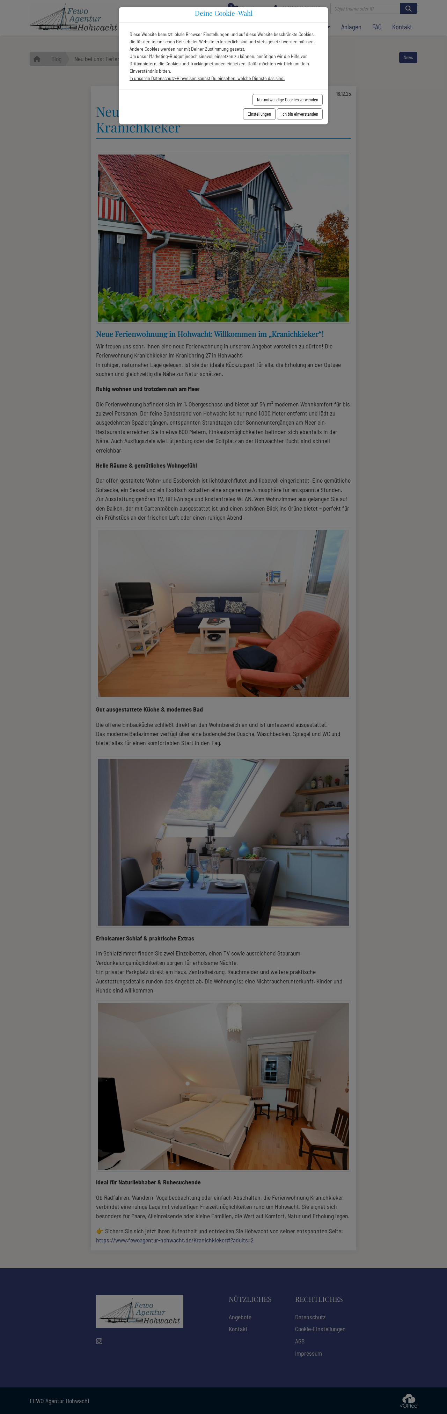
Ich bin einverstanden (299, 114)
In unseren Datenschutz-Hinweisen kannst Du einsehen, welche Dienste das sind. (207, 78)
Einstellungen (259, 114)
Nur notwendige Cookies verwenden (287, 99)
